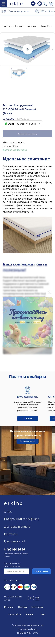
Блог (43, 614)
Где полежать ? (14, 541)
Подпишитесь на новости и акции (12, 565)
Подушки (22, 607)
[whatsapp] (39, 5)
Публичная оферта (27, 629)
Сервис (29, 614)
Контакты (10, 534)
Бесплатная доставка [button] (19, 11)
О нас (8, 512)
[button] (37, 11)
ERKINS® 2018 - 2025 (27, 633)
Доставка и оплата (17, 527)
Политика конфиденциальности (27, 625)
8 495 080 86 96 (14, 549)
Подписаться (41, 571)
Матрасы (8, 607)
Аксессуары (37, 607)
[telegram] (33, 5)
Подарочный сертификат (21, 519)
